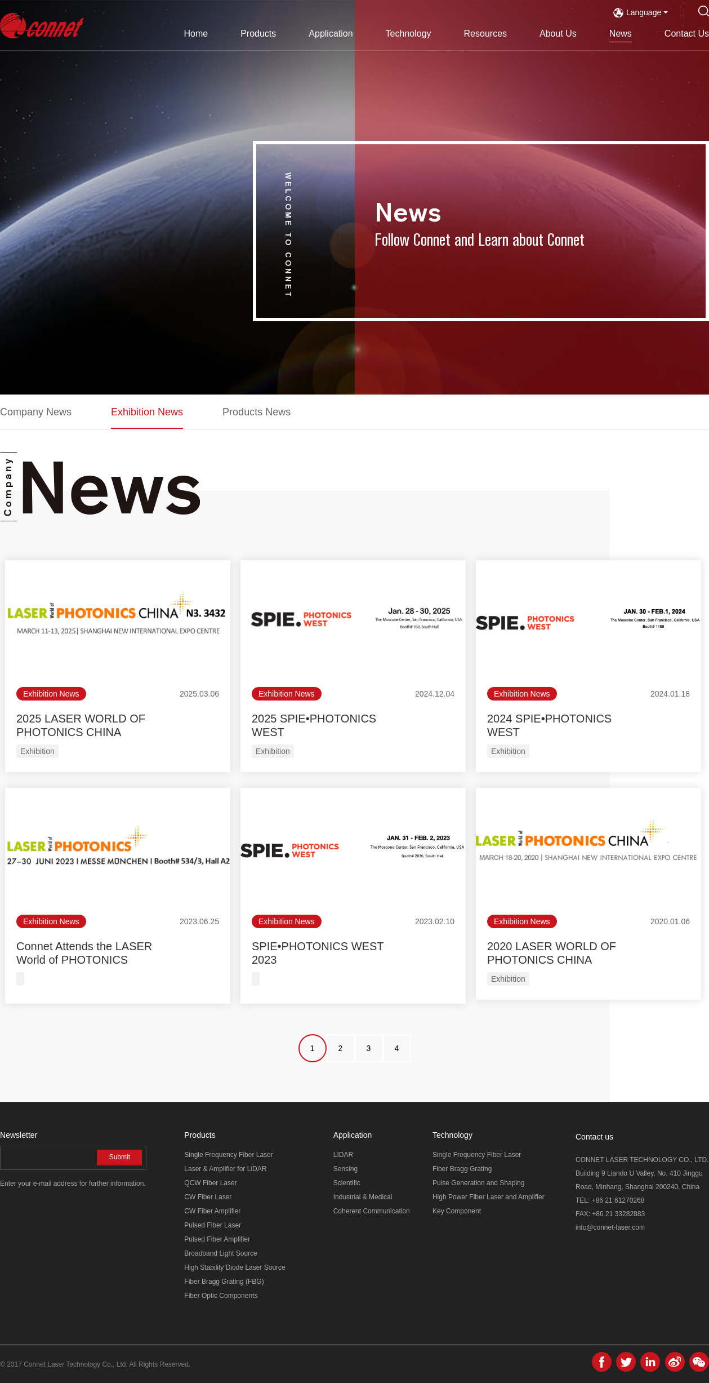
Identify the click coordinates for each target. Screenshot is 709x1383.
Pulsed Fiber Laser (212, 1225)
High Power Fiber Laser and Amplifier (488, 1197)
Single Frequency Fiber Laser (228, 1155)
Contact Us (687, 33)
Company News (36, 412)
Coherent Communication (371, 1211)
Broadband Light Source (220, 1253)
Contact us (594, 1136)
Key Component (456, 1211)
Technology (408, 33)
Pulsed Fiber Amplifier (217, 1239)
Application (331, 33)
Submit (119, 1157)
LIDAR (343, 1155)
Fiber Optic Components (220, 1296)
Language (641, 12)
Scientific (346, 1183)
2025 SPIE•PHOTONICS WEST (314, 725)
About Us (558, 33)
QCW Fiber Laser (210, 1183)
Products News (256, 412)
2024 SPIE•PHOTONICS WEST (549, 725)
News (620, 33)
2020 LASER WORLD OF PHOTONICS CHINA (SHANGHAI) (551, 959)
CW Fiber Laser (207, 1197)
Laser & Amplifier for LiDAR (225, 1169)
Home (196, 33)
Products (258, 33)
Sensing (345, 1169)
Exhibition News (147, 412)
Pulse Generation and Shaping (478, 1183)
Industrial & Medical (363, 1197)
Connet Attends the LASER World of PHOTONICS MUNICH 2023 (84, 959)
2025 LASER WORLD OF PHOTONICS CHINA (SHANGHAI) (80, 732)
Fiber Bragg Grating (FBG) (224, 1282)
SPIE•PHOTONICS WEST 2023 (318, 953)
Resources (485, 33)
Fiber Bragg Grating (462, 1169)
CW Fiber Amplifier (212, 1211)
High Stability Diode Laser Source (234, 1267)
